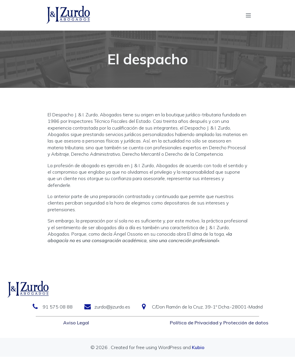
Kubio (198, 348)
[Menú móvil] (248, 15)
